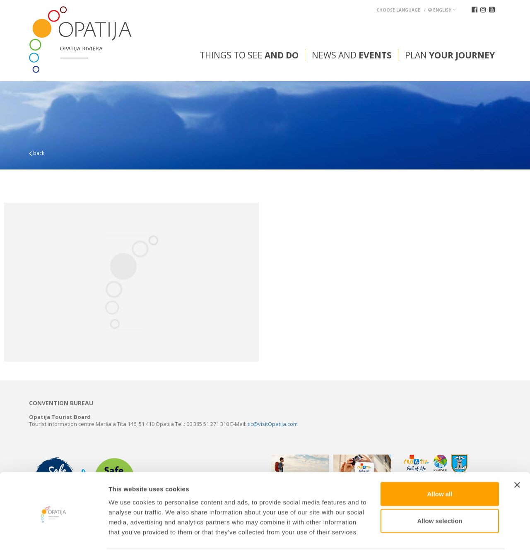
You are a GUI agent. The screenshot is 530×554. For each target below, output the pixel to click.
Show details (434, 537)
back (36, 153)
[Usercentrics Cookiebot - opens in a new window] (53, 538)
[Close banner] (517, 457)
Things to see (249, 55)
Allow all (440, 465)
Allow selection (439, 493)
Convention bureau (61, 403)
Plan (450, 55)
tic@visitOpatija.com (273, 424)
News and (352, 55)
